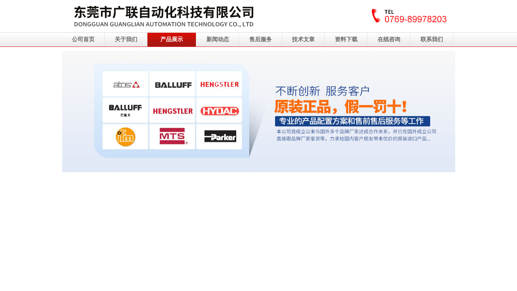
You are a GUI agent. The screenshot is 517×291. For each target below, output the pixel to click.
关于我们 (126, 39)
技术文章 (303, 39)
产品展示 (171, 39)
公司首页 (83, 39)
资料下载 (346, 39)
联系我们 (431, 39)
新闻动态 (217, 39)
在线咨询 (389, 39)
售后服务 (260, 39)
